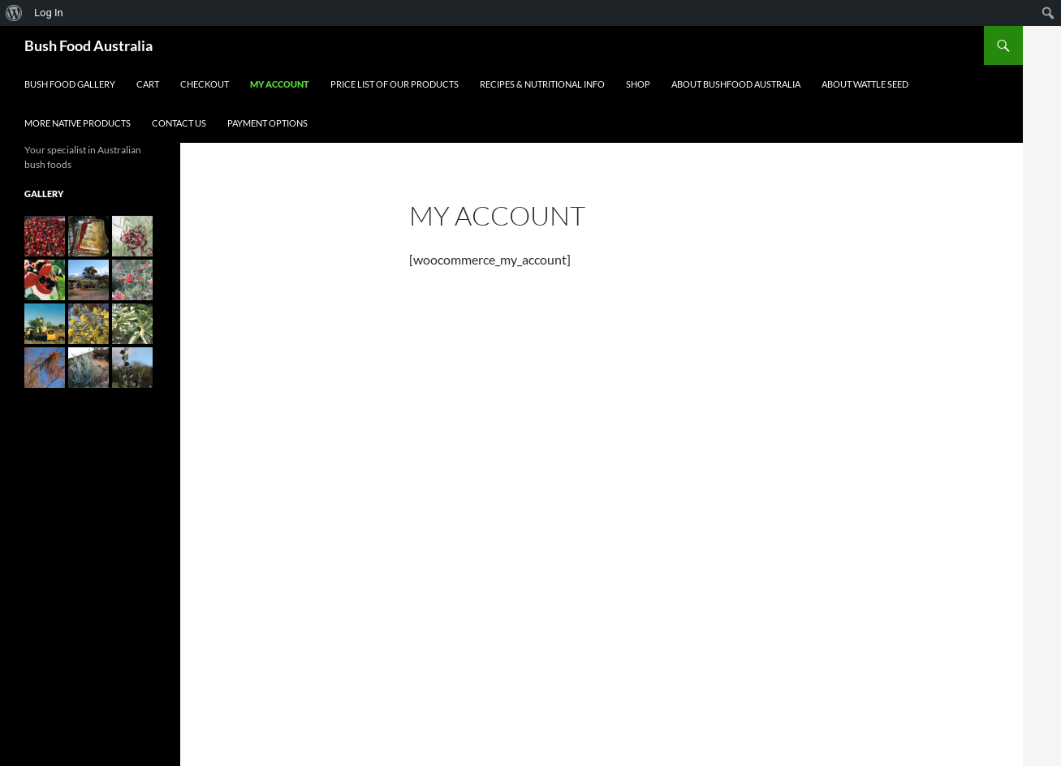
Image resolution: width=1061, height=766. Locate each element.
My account (279, 84)
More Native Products (77, 123)
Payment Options (267, 123)
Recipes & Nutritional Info (542, 84)
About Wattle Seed (865, 84)
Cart (147, 84)
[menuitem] (14, 13)
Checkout (204, 84)
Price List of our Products (394, 84)
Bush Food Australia (88, 45)
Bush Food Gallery (69, 84)
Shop (638, 84)
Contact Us (179, 123)
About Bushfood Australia (735, 84)
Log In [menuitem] (48, 12)
